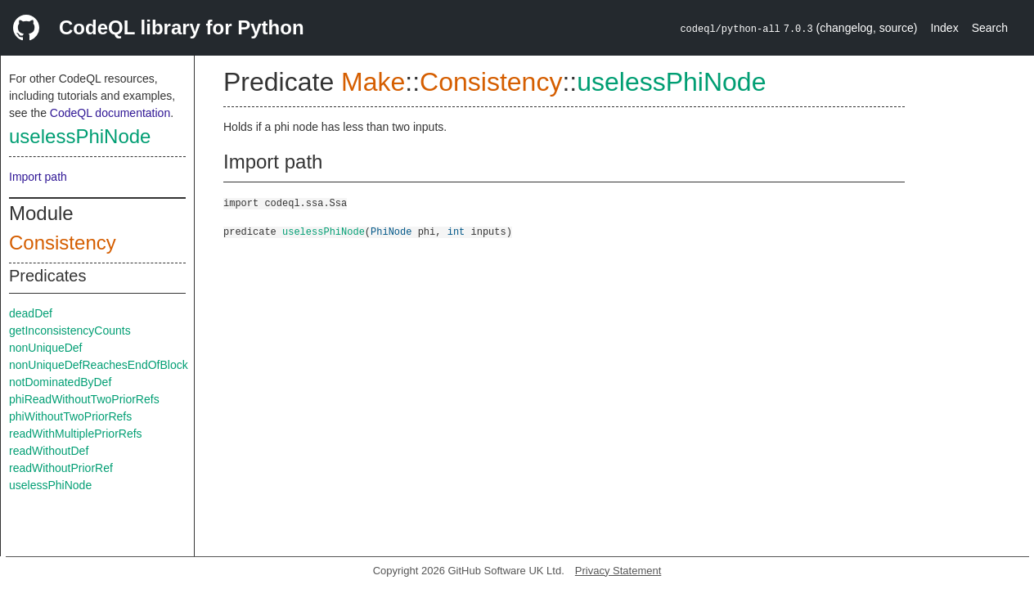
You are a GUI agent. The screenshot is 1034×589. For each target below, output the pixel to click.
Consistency (62, 243)
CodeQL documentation (110, 112)
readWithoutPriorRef (61, 467)
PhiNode (391, 231)
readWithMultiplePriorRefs (75, 433)
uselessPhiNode (80, 136)
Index (944, 27)
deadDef (30, 313)
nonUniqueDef (46, 347)
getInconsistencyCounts (70, 330)
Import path (38, 176)
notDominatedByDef (60, 382)
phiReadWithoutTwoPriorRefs (84, 399)
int (456, 231)
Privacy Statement (618, 570)
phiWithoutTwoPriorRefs (70, 416)
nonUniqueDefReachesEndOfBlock (98, 364)
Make (373, 82)
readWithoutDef (48, 450)
